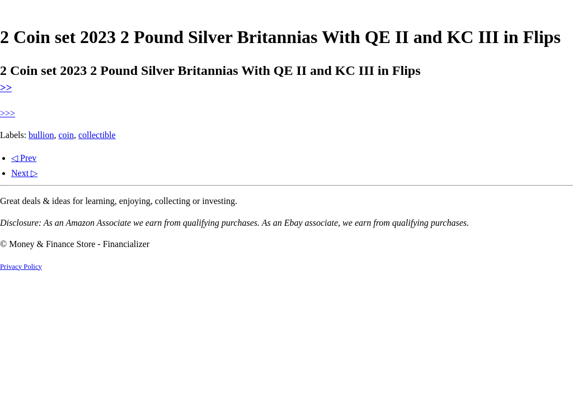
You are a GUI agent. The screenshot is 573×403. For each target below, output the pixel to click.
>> (6, 87)
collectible (97, 135)
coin (66, 135)
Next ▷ (24, 173)
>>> (7, 113)
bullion (41, 135)
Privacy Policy (21, 267)
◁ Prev (23, 158)
